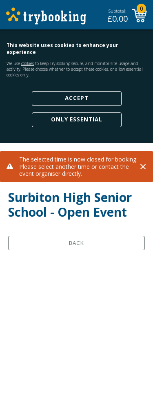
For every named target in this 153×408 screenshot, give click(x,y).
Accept (77, 98)
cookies (27, 63)
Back (76, 243)
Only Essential (76, 119)
